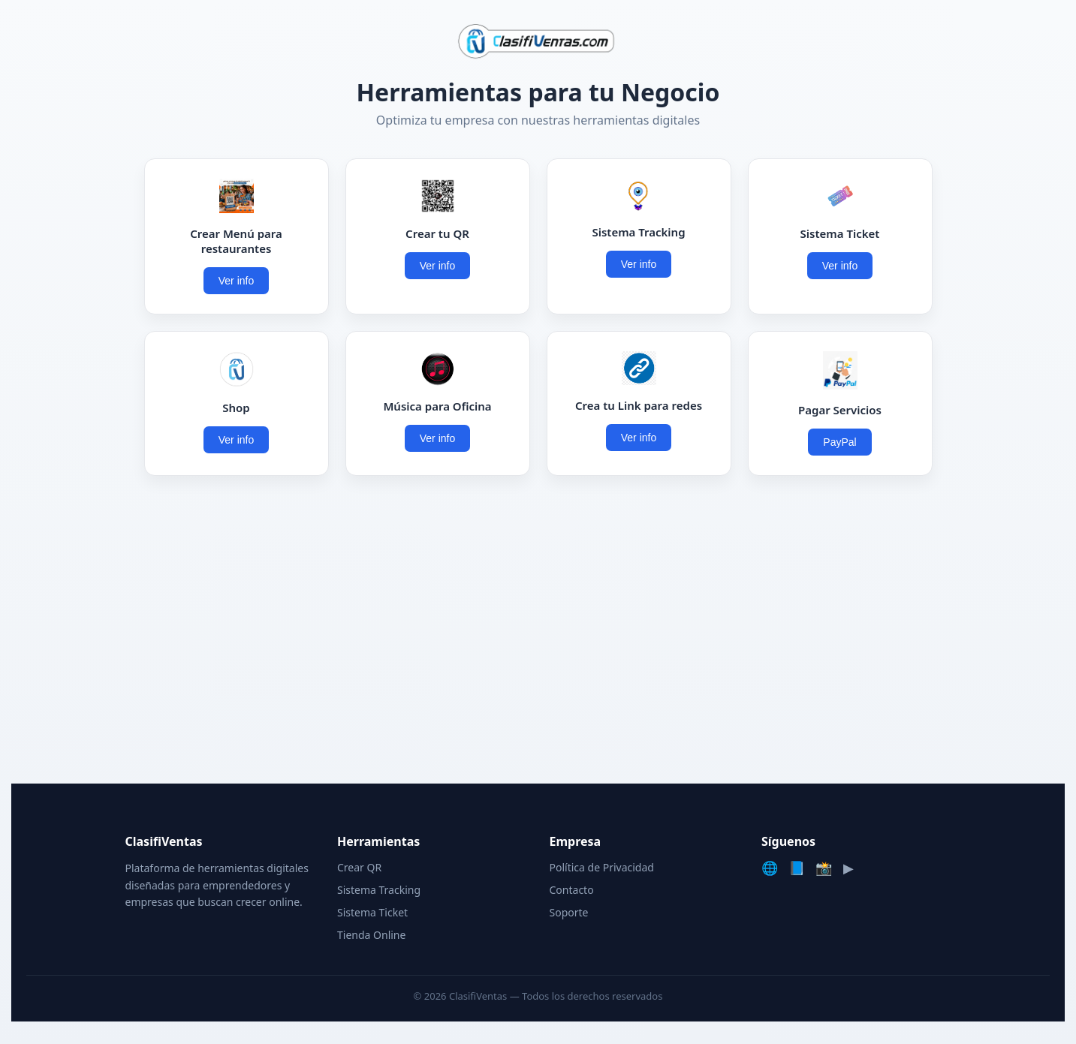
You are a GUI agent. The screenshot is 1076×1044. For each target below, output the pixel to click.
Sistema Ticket (372, 912)
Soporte (569, 912)
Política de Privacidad (602, 867)
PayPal (839, 442)
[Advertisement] (538, 633)
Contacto (572, 890)
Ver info (236, 281)
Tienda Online (371, 935)
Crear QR (359, 867)
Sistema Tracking (378, 890)
